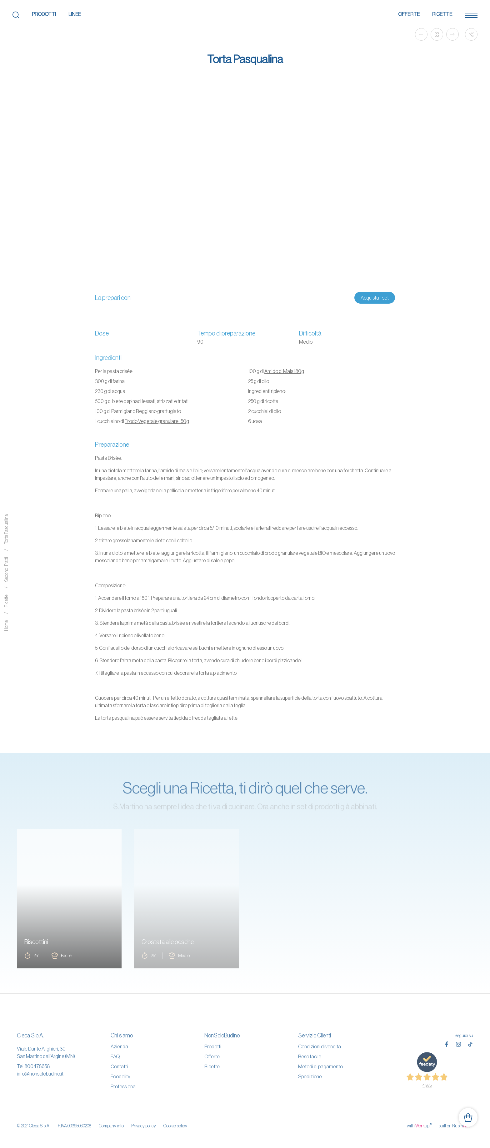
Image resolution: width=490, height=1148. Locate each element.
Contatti (119, 1066)
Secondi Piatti (6, 569)
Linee (74, 14)
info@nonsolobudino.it (40, 1073)
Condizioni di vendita (319, 1046)
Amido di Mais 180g (284, 371)
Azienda (119, 1046)
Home (6, 625)
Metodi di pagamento (320, 1066)
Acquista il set (375, 298)
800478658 (37, 1066)
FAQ (115, 1056)
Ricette (442, 14)
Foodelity (120, 1076)
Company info (111, 1125)
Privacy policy (143, 1125)
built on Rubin (455, 1125)
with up (419, 1125)
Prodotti (44, 14)
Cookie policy (175, 1125)
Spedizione (310, 1076)
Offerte (409, 14)
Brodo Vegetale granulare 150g (157, 421)
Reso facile (309, 1056)
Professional (124, 1086)
